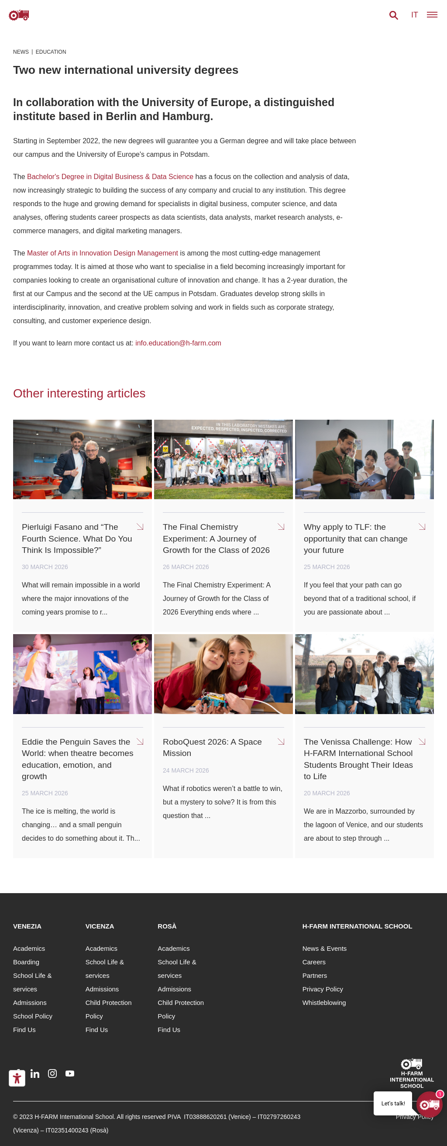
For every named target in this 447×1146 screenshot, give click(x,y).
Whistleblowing (324, 1002)
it (414, 14)
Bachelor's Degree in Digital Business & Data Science (110, 176)
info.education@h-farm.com (178, 343)
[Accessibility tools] (17, 1078)
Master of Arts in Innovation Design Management (102, 253)
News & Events (325, 948)
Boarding (26, 962)
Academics (29, 948)
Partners (315, 975)
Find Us (24, 1029)
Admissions (30, 1002)
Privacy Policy (323, 989)
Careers (314, 962)
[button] (393, 15)
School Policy (32, 1016)
